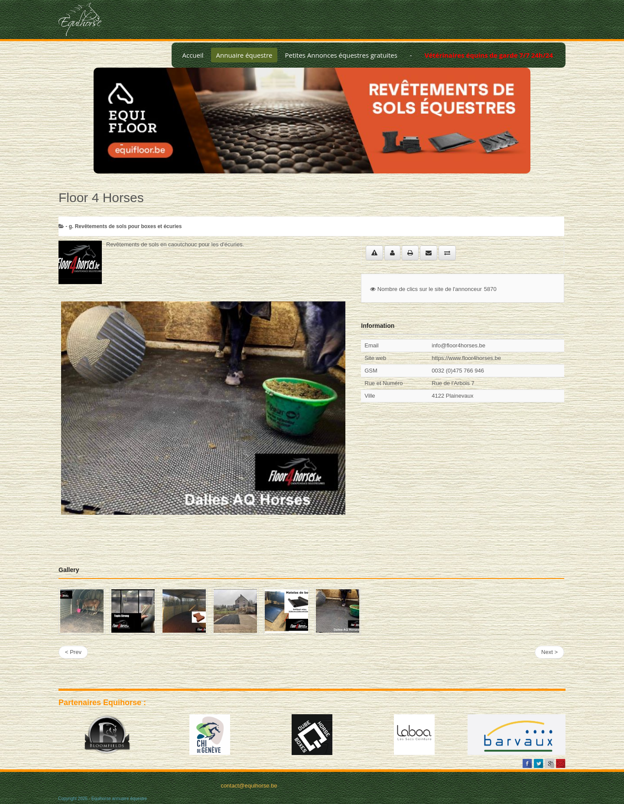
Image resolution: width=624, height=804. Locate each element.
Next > (549, 652)
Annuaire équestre (244, 55)
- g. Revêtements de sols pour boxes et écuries (123, 226)
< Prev (73, 652)
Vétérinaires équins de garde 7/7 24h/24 (489, 55)
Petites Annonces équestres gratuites (341, 55)
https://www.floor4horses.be (466, 358)
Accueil (192, 55)
